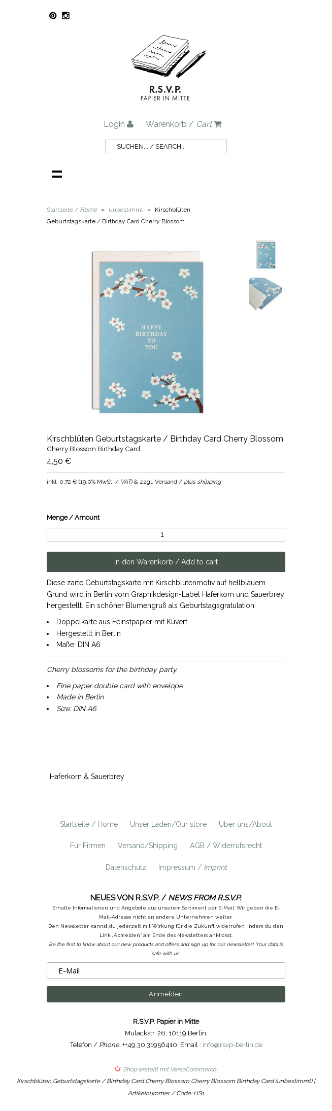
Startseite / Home (89, 824)
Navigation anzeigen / (57, 173)
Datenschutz (126, 867)
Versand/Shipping (148, 845)
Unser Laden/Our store (168, 824)
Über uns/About (245, 824)
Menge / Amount (73, 517)
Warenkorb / (183, 124)
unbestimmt (126, 209)
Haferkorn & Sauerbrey (87, 776)
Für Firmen (88, 845)
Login (119, 124)
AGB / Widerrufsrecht (226, 845)
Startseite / (72, 209)
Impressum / (192, 867)
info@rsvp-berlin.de (232, 1045)
